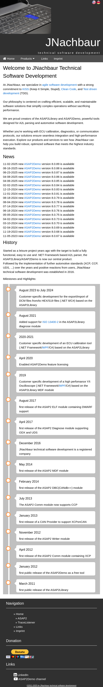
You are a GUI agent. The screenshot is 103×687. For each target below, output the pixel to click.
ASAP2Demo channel (30, 679)
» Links (18, 626)
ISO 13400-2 (50, 321)
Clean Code (68, 89)
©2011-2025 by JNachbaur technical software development (51, 686)
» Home (19, 614)
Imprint (58, 58)
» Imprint (19, 630)
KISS (25, 89)
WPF (45, 347)
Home (9, 58)
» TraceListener (25, 622)
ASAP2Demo (32, 163)
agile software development (59, 84)
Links (44, 58)
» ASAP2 (21, 618)
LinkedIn (21, 674)
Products (27, 58)
